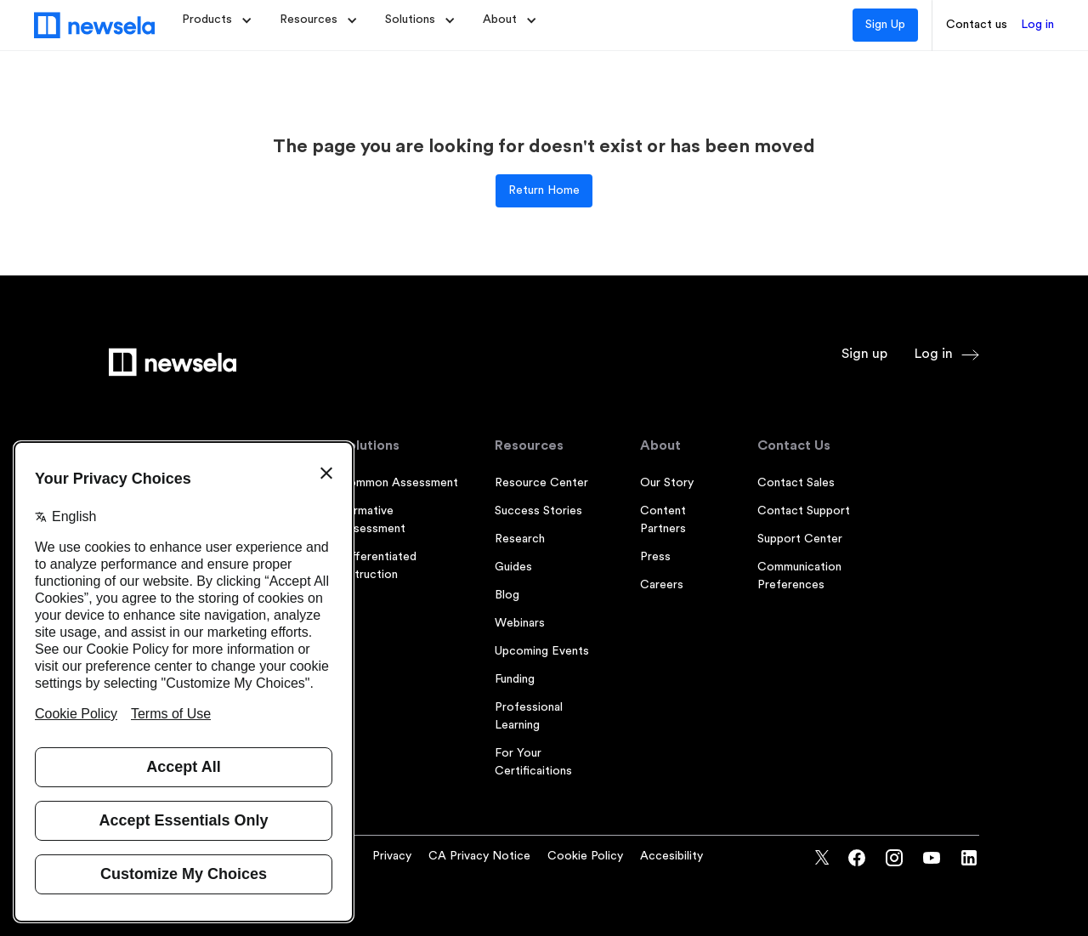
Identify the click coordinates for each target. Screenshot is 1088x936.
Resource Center (541, 483)
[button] (217, 20)
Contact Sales (796, 483)
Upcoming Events (542, 651)
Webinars (520, 623)
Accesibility (671, 856)
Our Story (667, 483)
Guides (513, 567)
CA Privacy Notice (479, 856)
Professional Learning (529, 716)
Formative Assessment (372, 520)
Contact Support (803, 511)
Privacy (391, 856)
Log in (1037, 25)
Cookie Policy (585, 856)
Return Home (544, 190)
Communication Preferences (799, 576)
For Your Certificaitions (533, 762)
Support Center (799, 539)
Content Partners (663, 520)
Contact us (976, 25)
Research (520, 539)
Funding (515, 679)
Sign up (864, 353)
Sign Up (885, 25)
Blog (507, 595)
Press (655, 557)
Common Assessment (398, 483)
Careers (661, 585)
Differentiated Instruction (377, 566)
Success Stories (538, 511)
